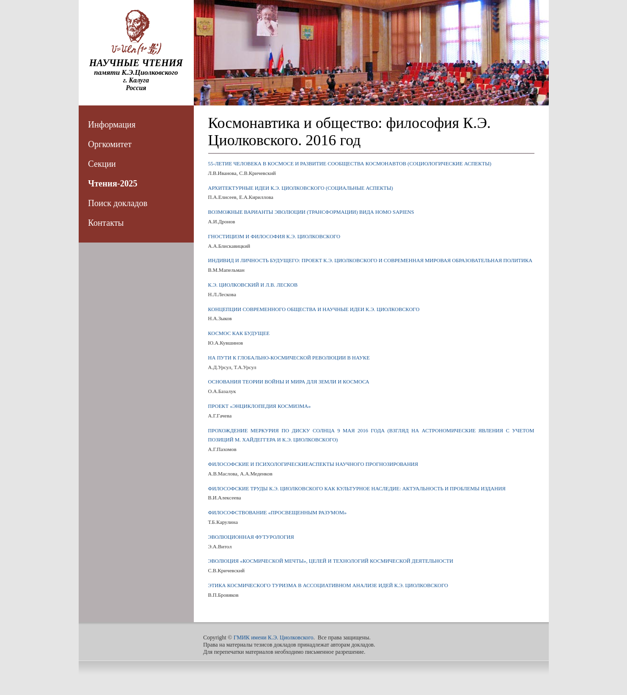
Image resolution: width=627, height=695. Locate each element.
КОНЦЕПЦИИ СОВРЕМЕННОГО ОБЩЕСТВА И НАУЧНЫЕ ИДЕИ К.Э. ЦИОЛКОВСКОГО (314, 309)
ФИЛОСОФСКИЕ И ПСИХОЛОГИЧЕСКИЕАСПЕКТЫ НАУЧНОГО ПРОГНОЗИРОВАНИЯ (313, 464)
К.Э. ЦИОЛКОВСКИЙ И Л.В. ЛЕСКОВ (253, 285)
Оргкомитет (110, 144)
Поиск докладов (118, 203)
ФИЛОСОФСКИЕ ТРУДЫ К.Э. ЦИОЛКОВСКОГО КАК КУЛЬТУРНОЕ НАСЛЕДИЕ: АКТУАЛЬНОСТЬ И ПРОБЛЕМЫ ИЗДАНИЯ (357, 488)
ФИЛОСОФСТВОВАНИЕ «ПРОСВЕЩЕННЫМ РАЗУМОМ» (277, 512)
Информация (112, 124)
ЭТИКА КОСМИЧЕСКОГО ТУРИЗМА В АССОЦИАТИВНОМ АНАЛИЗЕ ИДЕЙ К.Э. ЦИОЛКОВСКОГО (328, 585)
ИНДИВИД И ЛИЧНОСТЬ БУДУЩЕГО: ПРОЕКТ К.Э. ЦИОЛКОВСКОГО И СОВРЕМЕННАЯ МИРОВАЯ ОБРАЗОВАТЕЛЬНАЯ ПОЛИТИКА (370, 260)
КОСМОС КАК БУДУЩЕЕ (239, 333)
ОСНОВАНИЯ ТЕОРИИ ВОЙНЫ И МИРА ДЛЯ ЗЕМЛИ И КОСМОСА (288, 381)
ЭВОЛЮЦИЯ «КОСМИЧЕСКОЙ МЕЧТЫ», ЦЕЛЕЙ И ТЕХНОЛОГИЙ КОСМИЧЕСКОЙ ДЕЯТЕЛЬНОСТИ (330, 561)
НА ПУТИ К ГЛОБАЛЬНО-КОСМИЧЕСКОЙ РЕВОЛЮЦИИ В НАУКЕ (289, 357)
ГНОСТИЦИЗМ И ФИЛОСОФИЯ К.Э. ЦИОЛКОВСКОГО (274, 236)
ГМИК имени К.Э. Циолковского (274, 637)
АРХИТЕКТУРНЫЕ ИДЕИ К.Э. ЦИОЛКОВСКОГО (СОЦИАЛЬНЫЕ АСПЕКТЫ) (300, 188)
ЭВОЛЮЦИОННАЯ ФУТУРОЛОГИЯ (251, 537)
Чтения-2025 (113, 183)
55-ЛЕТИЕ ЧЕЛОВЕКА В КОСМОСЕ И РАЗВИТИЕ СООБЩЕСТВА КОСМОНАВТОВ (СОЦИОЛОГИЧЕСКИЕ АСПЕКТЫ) (350, 163)
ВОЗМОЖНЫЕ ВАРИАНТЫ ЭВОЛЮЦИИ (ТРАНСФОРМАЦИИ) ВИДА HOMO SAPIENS (311, 212)
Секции (102, 164)
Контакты (106, 223)
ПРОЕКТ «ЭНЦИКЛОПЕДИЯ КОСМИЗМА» (259, 406)
